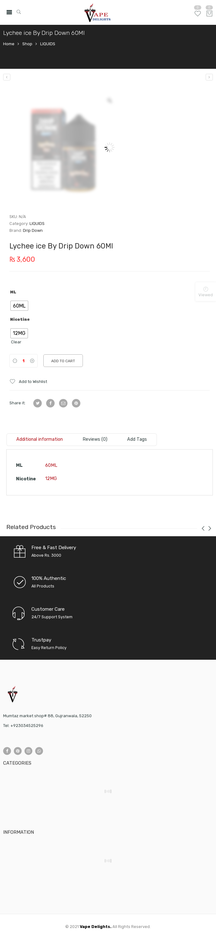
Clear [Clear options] (16, 342)
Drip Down (33, 230)
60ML (51, 465)
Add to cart (63, 361)
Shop (27, 43)
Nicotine (20, 319)
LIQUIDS (47, 43)
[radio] (19, 305)
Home (8, 43)
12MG (51, 478)
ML (13, 292)
